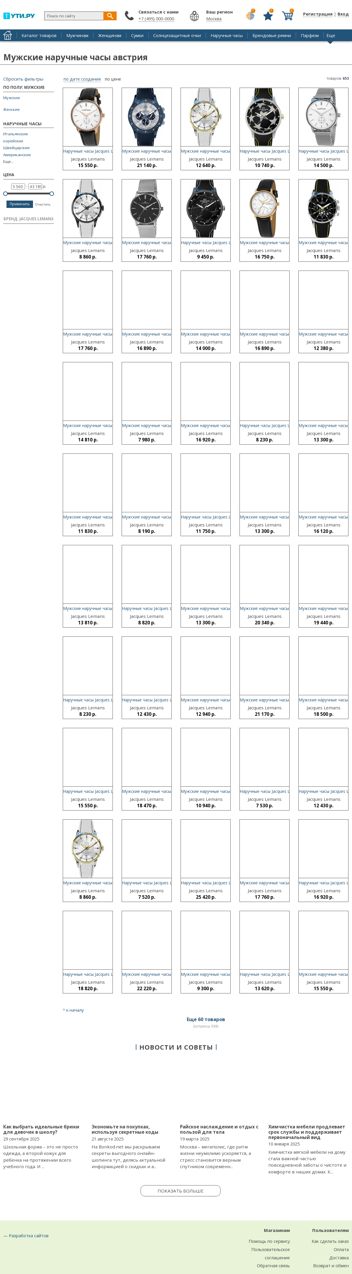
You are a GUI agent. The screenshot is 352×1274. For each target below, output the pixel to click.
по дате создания (82, 79)
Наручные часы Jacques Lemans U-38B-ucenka (285, 791)
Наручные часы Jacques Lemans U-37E (101, 700)
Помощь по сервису (269, 1241)
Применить (20, 203)
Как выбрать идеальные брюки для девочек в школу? (41, 1129)
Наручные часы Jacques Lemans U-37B (219, 517)
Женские (11, 109)
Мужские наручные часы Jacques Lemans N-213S (229, 608)
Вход (343, 14)
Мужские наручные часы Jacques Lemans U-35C (228, 791)
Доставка (339, 1257)
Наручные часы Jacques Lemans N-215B (102, 151)
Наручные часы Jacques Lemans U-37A (278, 425)
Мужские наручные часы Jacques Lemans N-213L (170, 242)
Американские (17, 154)
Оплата (341, 1249)
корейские (13, 141)
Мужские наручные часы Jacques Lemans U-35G (228, 151)
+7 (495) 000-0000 (156, 18)
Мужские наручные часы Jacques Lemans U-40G (287, 608)
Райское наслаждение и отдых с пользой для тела (219, 1129)
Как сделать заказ (330, 1241)
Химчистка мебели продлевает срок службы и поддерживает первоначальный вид (306, 1132)
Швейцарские (16, 147)
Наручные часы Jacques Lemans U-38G (219, 242)
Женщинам (109, 35)
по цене (113, 79)
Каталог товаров (39, 35)
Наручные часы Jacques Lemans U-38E (160, 883)
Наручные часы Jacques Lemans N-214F (102, 791)
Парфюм (310, 35)
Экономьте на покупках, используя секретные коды (125, 1129)
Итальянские (15, 133)
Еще (330, 35)
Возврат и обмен (331, 1265)
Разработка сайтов (29, 1235)
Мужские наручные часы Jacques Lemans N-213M (112, 334)
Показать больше (181, 1191)
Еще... (8, 161)
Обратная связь (273, 1265)
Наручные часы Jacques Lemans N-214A (161, 700)
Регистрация (318, 14)
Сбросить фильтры (23, 79)
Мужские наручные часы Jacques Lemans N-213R (288, 517)
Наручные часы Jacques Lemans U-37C (160, 608)
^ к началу (73, 1010)
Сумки (137, 35)
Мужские (11, 97)
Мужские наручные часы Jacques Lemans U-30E (169, 425)
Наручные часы (227, 35)
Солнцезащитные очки (177, 35)
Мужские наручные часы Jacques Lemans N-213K (229, 974)
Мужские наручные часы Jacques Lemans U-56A (110, 608)
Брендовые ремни (271, 35)
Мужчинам (77, 35)
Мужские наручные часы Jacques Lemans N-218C (288, 242)
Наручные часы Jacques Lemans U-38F (277, 151)
